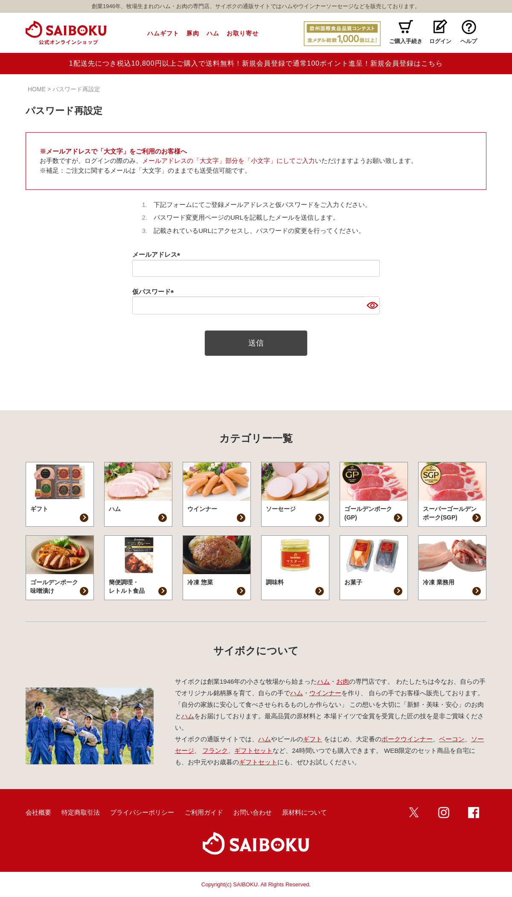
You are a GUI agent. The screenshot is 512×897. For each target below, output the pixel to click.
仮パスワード (154, 291)
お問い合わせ (252, 812)
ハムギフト (163, 33)
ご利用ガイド (204, 812)
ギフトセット (253, 750)
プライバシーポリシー (142, 812)
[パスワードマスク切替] (371, 305)
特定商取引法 (80, 812)
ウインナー (325, 693)
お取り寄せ (243, 33)
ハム (213, 33)
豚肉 (192, 33)
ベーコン (452, 739)
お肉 (342, 681)
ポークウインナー (407, 739)
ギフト (312, 739)
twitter (414, 812)
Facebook (473, 812)
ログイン (440, 41)
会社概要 (38, 812)
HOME (37, 89)
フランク (215, 750)
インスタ (443, 812)
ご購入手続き (405, 41)
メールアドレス (157, 254)
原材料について (304, 812)
